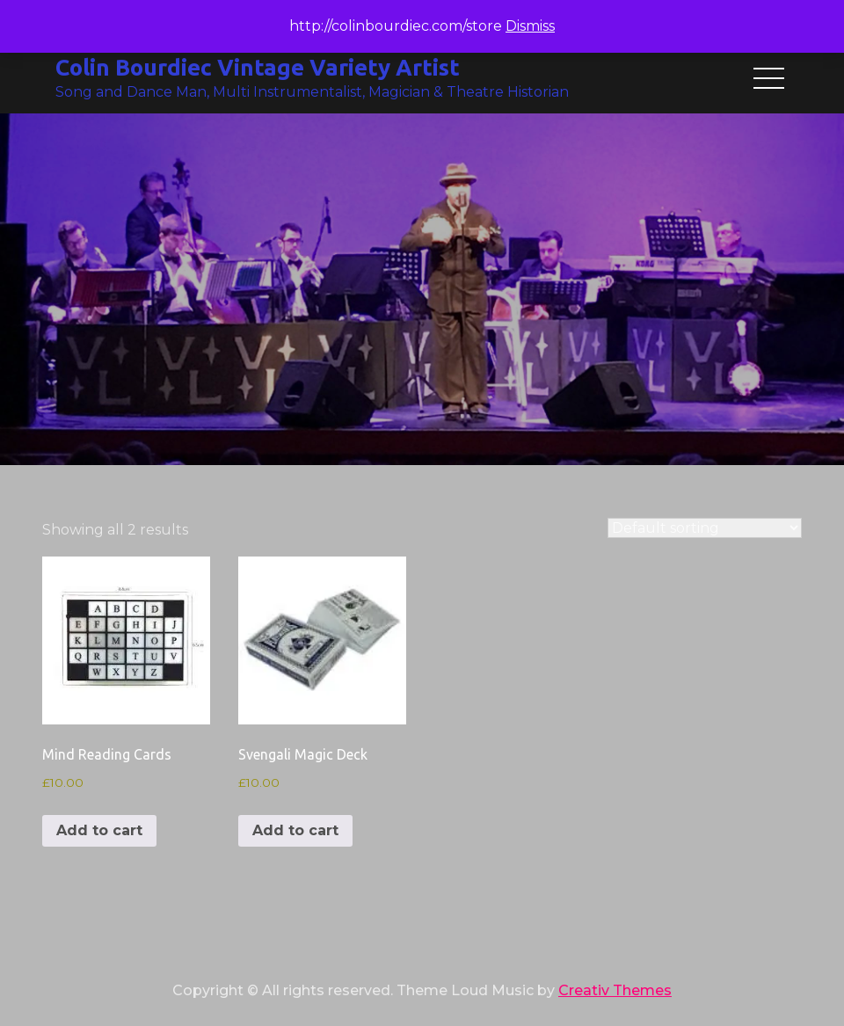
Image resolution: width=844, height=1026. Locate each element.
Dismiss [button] (530, 26)
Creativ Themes (615, 990)
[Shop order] (705, 528)
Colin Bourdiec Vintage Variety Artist (257, 67)
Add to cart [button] (99, 830)
